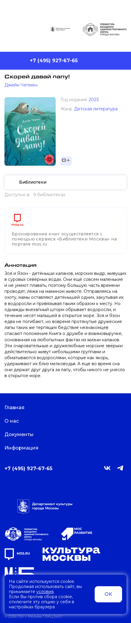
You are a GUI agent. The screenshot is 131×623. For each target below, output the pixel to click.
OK (108, 594)
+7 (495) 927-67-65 (54, 60)
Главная (18, 407)
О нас (15, 421)
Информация (25, 448)
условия (45, 591)
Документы (22, 434)
